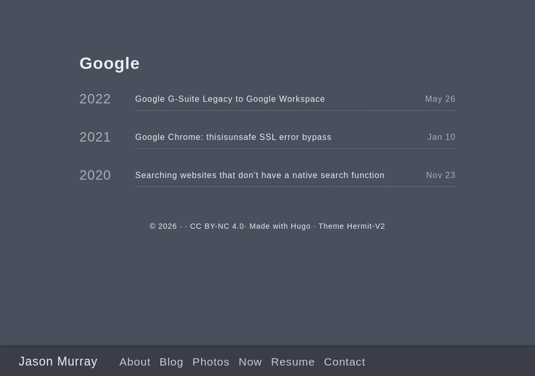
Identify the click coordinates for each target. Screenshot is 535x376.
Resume (293, 362)
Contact (344, 362)
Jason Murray (58, 361)
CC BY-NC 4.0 (217, 226)
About (135, 362)
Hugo (301, 226)
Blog (171, 362)
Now (250, 362)
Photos (210, 362)
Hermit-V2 (366, 226)
